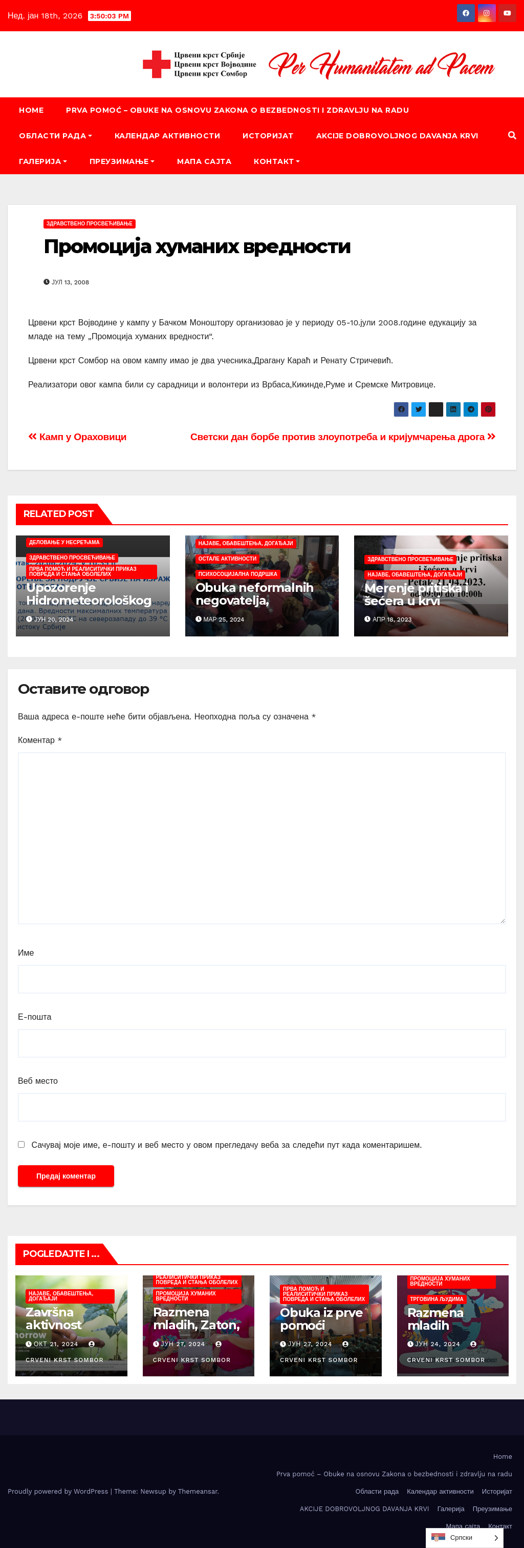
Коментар (40, 740)
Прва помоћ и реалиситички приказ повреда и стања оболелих (83, 571)
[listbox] (465, 1538)
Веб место (38, 1081)
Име (26, 953)
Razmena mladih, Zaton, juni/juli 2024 (196, 1325)
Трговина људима (437, 1299)
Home (31, 110)
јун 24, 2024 (437, 1344)
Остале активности (227, 559)
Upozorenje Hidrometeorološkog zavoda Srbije (88, 600)
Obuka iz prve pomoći (321, 1319)
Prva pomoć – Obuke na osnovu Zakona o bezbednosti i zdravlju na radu (237, 110)
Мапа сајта (204, 161)
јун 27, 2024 (183, 1344)
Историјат (268, 135)
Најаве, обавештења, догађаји (246, 543)
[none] (465, 1538)
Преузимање (122, 161)
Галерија (43, 161)
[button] (512, 135)
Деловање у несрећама (64, 542)
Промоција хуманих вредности (197, 246)
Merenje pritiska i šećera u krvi (416, 594)
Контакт (277, 161)
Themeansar (197, 1491)
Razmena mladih (435, 1319)
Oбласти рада (55, 135)
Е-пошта (34, 1017)
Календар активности (168, 135)
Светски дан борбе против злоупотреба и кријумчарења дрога (343, 437)
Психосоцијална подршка (238, 574)
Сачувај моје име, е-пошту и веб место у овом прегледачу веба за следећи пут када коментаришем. (226, 1145)
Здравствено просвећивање (90, 223)
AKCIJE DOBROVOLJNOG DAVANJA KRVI (397, 135)
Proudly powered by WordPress (59, 1491)
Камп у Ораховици (77, 437)
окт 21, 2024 (56, 1344)
